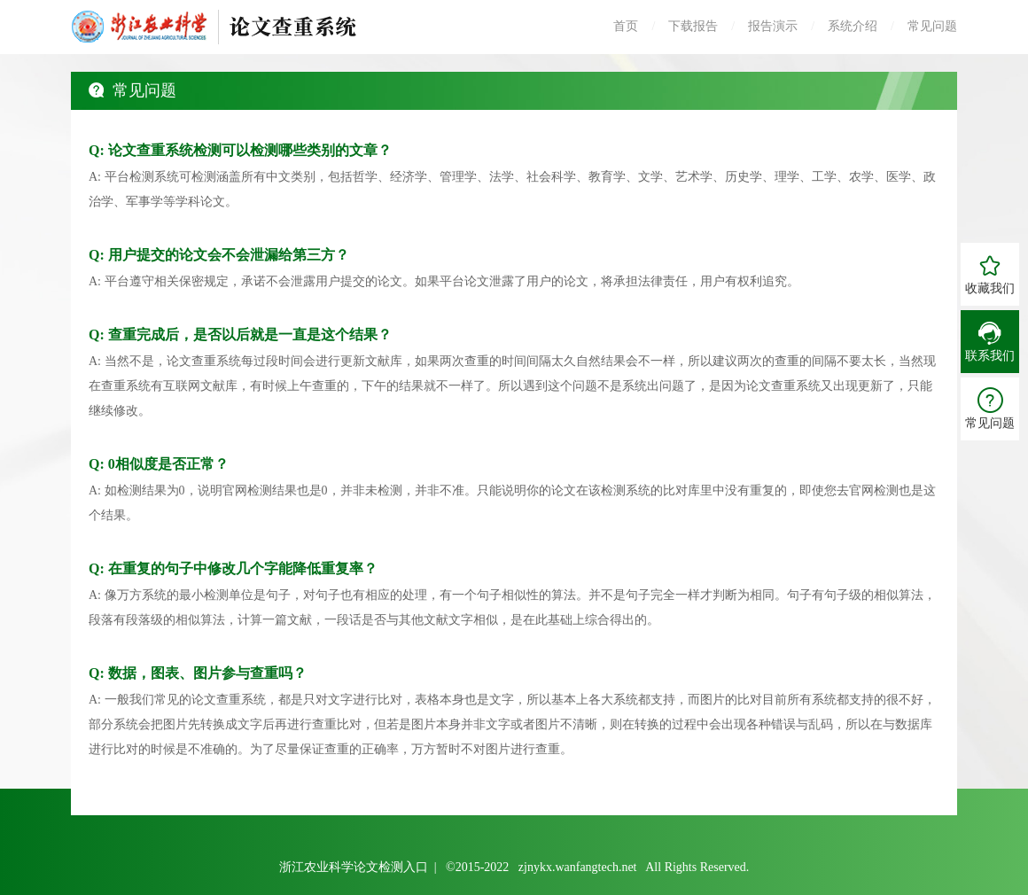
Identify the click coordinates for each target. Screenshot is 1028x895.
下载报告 (693, 26)
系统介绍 (852, 26)
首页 (625, 26)
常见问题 (932, 26)
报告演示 (773, 26)
